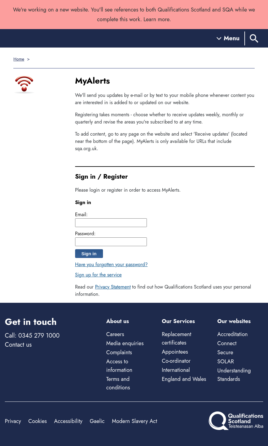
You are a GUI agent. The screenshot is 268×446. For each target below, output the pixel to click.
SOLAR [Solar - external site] (225, 361)
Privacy (13, 421)
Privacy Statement (113, 286)
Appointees (175, 352)
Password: (85, 233)
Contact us (18, 344)
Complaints (119, 352)
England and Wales (184, 379)
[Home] (32, 38)
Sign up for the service (98, 274)
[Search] (254, 38)
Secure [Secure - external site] (225, 352)
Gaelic (97, 421)
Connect (227, 343)
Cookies (37, 421)
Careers (115, 334)
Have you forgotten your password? (111, 264)
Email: (81, 214)
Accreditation (232, 334)
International (176, 370)
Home (18, 59)
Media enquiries (125, 343)
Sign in (89, 253)
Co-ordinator (176, 361)
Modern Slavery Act (134, 421)
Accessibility (68, 421)
